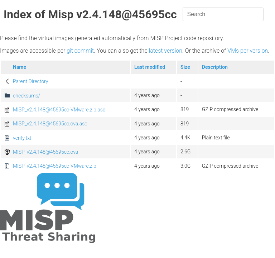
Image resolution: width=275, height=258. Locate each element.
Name (19, 67)
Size (185, 67)
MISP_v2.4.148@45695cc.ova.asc (50, 123)
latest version (165, 50)
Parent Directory (30, 81)
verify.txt (22, 138)
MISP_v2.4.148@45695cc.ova (45, 152)
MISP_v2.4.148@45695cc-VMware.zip (54, 166)
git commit (80, 50)
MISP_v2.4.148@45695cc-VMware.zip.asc (59, 110)
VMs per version (247, 50)
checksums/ (26, 96)
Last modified (149, 67)
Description (215, 67)
